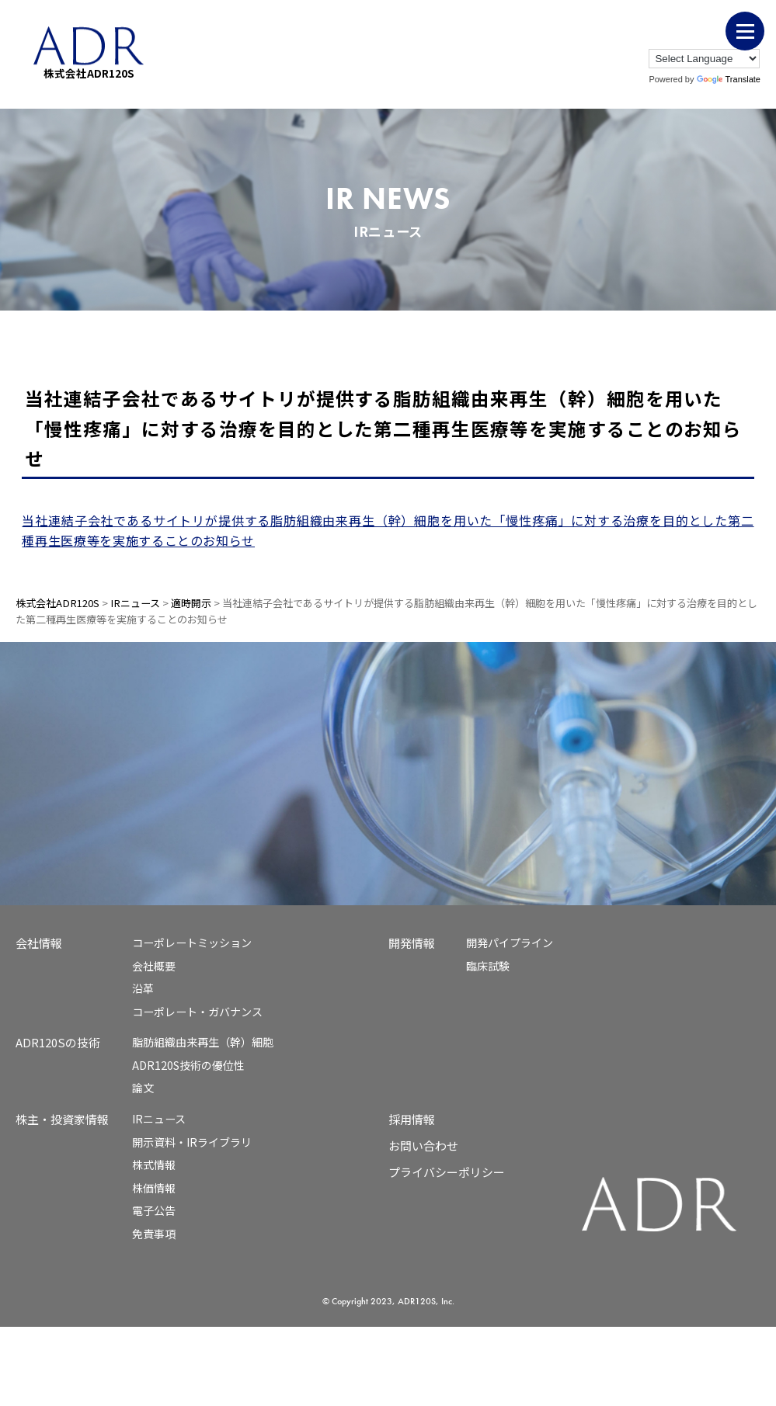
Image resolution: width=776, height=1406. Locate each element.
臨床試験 (488, 966)
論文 (143, 1087)
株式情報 (154, 1164)
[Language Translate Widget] (704, 58)
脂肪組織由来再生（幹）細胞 (202, 1042)
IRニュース (159, 1119)
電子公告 (154, 1210)
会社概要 (154, 966)
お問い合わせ (423, 1145)
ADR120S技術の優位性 (188, 1065)
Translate (728, 79)
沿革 (143, 988)
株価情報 (154, 1188)
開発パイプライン (509, 942)
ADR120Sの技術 (58, 1042)
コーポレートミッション (192, 942)
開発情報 (411, 943)
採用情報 (411, 1119)
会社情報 (39, 943)
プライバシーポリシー (446, 1172)
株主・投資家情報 (62, 1119)
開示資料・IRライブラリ (192, 1142)
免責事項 (154, 1233)
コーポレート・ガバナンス (197, 1011)
